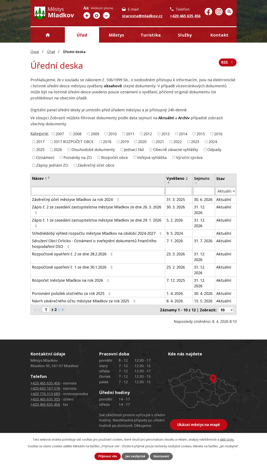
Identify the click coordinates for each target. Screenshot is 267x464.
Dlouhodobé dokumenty (93, 149)
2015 (200, 133)
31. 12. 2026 (199, 209)
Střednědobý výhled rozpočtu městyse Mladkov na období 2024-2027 (97, 233)
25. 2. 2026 (175, 267)
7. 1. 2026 (174, 240)
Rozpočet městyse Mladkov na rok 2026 (71, 280)
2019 (124, 141)
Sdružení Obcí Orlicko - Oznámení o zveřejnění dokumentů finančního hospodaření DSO (94, 243)
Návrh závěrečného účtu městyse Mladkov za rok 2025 (84, 300)
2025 (40, 149)
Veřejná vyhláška (152, 157)
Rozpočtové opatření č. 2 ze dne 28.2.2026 (73, 253)
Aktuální (223, 199)
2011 (130, 133)
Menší (106, 15)
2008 (77, 133)
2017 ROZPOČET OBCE (73, 141)
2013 (165, 133)
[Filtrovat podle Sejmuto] (204, 191)
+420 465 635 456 (185, 15)
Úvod (47, 35)
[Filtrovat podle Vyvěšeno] (179, 191)
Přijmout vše (107, 456)
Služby (185, 35)
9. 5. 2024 (174, 233)
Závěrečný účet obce (95, 165)
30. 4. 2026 (203, 293)
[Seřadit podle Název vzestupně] (49, 176)
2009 (95, 133)
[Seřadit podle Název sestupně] (49, 178)
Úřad (82, 35)
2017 (40, 141)
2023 (195, 141)
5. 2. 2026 (174, 220)
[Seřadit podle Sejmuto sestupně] (196, 184)
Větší (86, 15)
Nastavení (161, 456)
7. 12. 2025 (175, 280)
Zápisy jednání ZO (52, 165)
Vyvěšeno (177, 178)
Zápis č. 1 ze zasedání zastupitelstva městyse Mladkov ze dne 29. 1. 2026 (96, 223)
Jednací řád (134, 149)
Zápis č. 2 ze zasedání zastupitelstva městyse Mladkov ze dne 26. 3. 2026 (96, 209)
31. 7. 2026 (203, 240)
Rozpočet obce (114, 157)
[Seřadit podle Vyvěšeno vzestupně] (168, 182)
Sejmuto (202, 178)
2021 (160, 141)
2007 (59, 133)
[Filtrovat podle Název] (97, 191)
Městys (116, 35)
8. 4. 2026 (174, 300)
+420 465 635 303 (45, 399)
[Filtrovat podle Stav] (226, 191)
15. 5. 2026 (203, 300)
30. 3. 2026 (175, 206)
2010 (112, 133)
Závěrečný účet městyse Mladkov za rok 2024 (76, 199)
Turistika (151, 35)
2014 (183, 133)
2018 (107, 141)
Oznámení (45, 157)
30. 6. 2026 (203, 199)
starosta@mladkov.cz (142, 15)
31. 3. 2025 (175, 199)
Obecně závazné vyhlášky (175, 149)
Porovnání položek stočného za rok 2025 (72, 293)
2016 (218, 133)
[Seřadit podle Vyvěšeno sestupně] (168, 184)
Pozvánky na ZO (77, 157)
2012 (148, 133)
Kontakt (219, 35)
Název (39, 178)
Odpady (214, 149)
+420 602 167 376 (45, 388)
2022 (177, 141)
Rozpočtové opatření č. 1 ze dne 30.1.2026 (73, 267)
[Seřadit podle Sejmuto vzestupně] (196, 182)
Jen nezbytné (135, 456)
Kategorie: (39, 133)
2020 (142, 141)
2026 (58, 149)
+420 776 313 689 (45, 393)
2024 (213, 141)
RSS (227, 62)
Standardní (96, 15)
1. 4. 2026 (174, 293)
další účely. (227, 439)
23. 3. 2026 (175, 253)
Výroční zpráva (189, 157)
